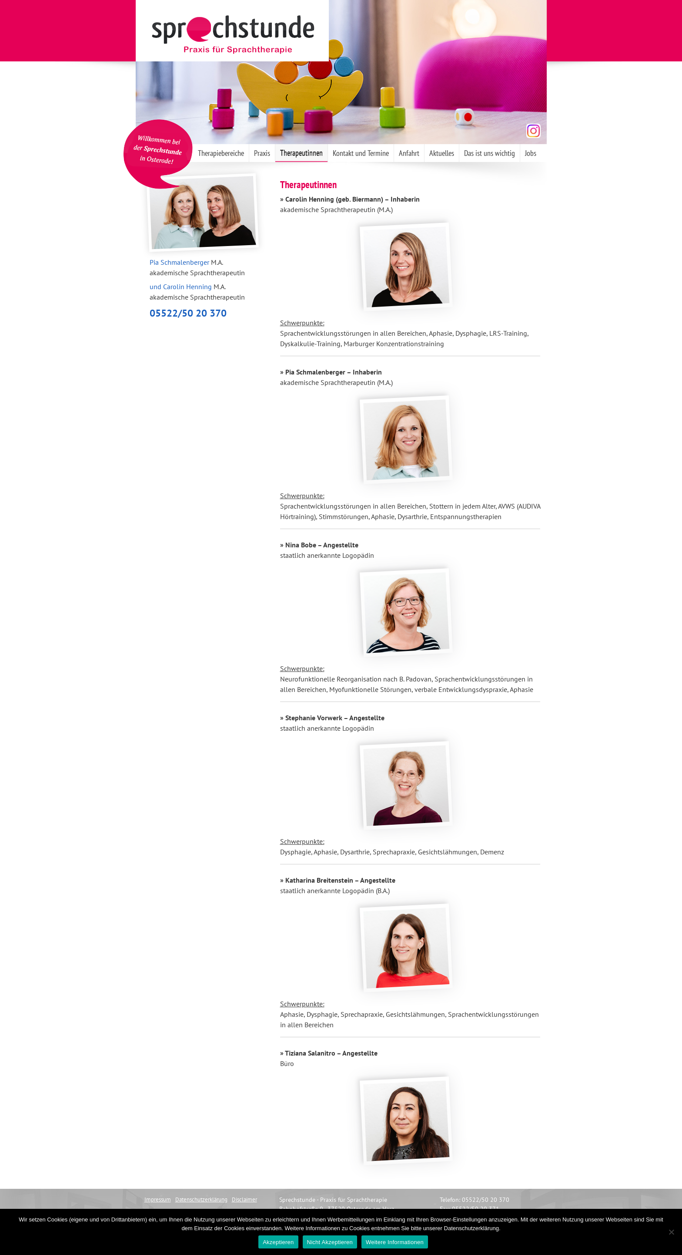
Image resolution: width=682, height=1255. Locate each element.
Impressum (157, 1199)
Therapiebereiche (221, 153)
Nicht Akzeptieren (330, 1242)
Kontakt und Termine (361, 153)
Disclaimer (244, 1199)
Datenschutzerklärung (201, 1199)
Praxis (262, 153)
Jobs (530, 153)
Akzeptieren (278, 1242)
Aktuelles (441, 153)
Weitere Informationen (395, 1242)
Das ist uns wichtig (489, 153)
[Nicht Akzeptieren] (671, 1232)
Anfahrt (409, 153)
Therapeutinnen (301, 153)
